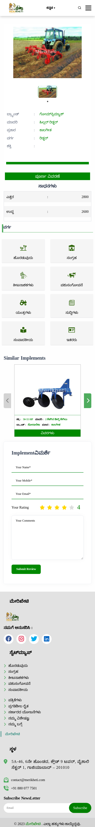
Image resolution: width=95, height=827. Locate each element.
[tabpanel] (47, 92)
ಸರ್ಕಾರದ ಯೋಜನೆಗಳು (24, 712)
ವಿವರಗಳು (47, 433)
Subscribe (80, 808)
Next (87, 400)
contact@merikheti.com (24, 780)
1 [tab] (47, 101)
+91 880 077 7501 (20, 788)
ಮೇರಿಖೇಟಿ (12, 734)
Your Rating (20, 507)
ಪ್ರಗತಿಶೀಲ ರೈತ (18, 706)
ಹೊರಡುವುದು (18, 666)
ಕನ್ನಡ (50, 8)
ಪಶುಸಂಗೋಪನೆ (19, 683)
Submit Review (26, 569)
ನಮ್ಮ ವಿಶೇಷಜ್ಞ (18, 718)
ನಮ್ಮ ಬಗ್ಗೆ (15, 724)
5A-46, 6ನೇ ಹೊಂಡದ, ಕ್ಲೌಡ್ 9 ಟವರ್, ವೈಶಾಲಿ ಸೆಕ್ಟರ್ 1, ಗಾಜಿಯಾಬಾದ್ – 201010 (50, 764)
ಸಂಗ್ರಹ (13, 671)
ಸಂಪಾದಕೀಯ (18, 690)
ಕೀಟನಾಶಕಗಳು (18, 678)
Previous (7, 400)
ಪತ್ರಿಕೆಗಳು (15, 700)
